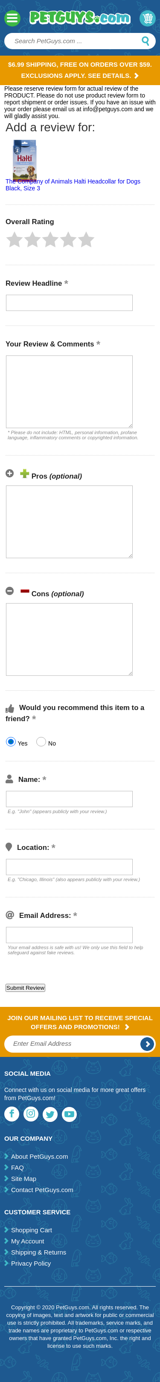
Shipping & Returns (38, 1252)
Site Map (23, 1178)
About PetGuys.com (39, 1156)
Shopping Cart (31, 1230)
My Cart (148, 18)
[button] (14, 239)
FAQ (17, 1167)
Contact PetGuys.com (42, 1189)
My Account (27, 1241)
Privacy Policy (31, 1263)
